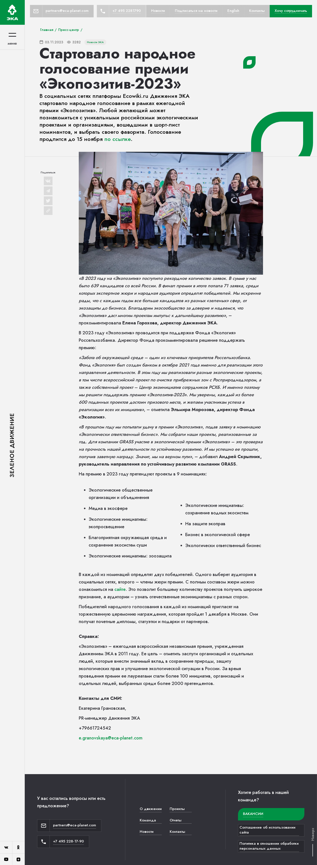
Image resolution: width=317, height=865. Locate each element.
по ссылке (117, 139)
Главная (46, 29)
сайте (120, 589)
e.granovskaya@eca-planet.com (110, 738)
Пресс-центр (68, 29)
